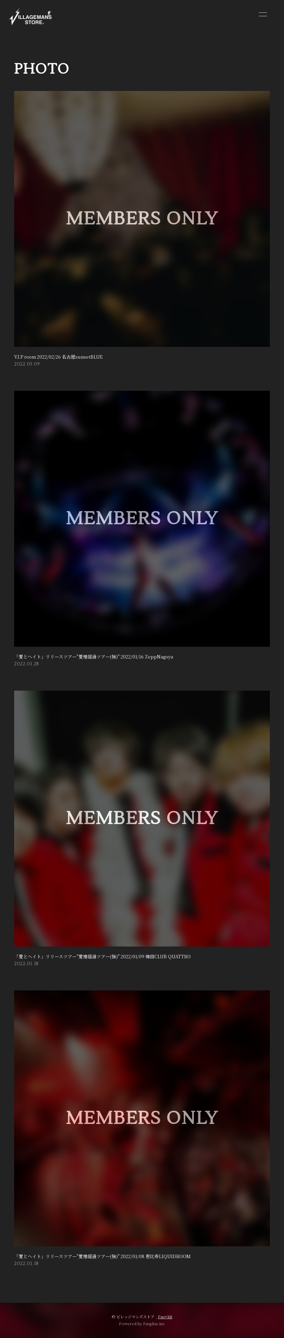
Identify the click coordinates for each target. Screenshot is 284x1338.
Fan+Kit (165, 1316)
